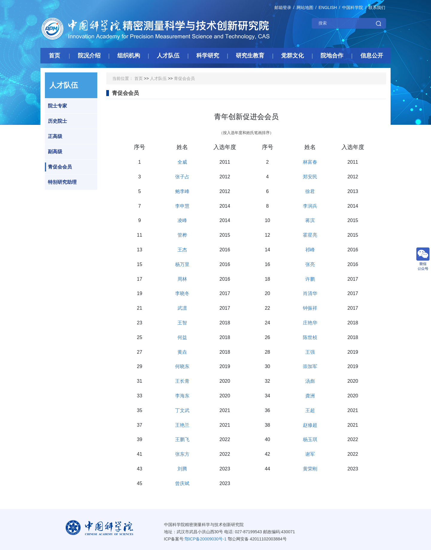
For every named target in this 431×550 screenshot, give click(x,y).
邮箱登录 (282, 7)
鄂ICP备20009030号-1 (206, 539)
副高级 (53, 151)
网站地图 (305, 7)
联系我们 (376, 7)
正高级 (53, 136)
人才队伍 (158, 78)
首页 (138, 78)
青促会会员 (58, 166)
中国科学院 (352, 7)
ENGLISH (327, 7)
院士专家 (56, 105)
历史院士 (56, 121)
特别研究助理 (61, 182)
